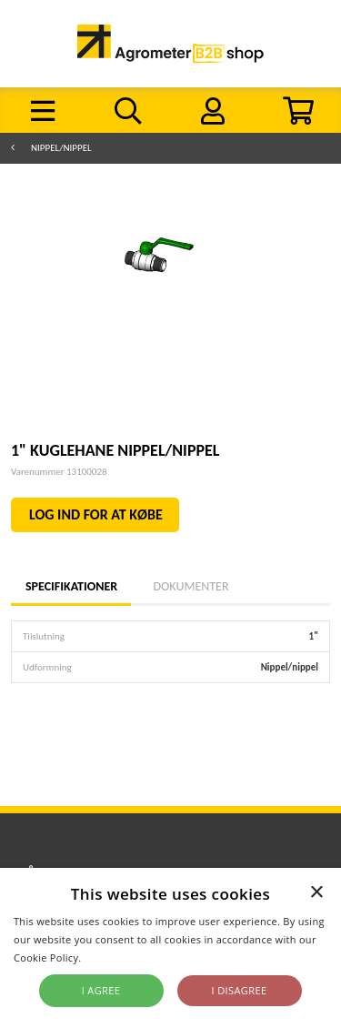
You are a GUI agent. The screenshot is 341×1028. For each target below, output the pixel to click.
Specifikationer (70, 586)
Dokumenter (190, 586)
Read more (111, 957)
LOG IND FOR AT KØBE (96, 514)
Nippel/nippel (61, 148)
